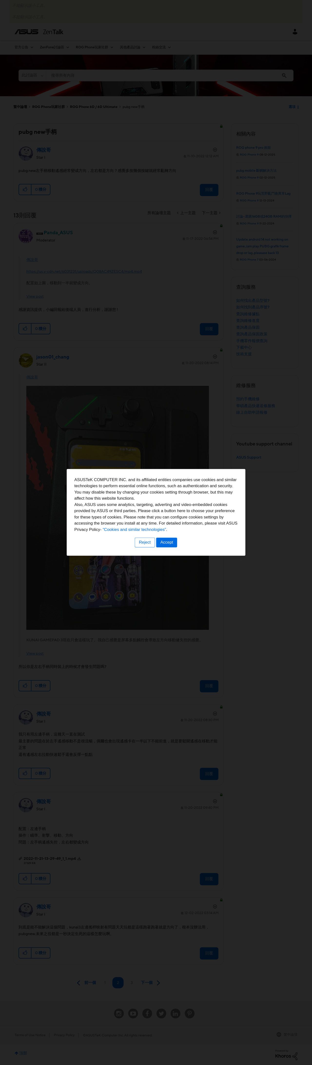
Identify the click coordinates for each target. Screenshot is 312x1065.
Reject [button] (144, 562)
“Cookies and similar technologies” (171, 550)
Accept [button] (167, 562)
